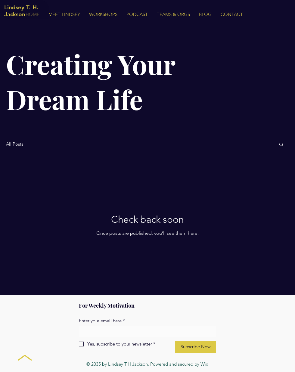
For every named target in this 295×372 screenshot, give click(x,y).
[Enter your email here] (145, 331)
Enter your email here (102, 321)
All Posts (14, 144)
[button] (281, 145)
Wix (204, 364)
